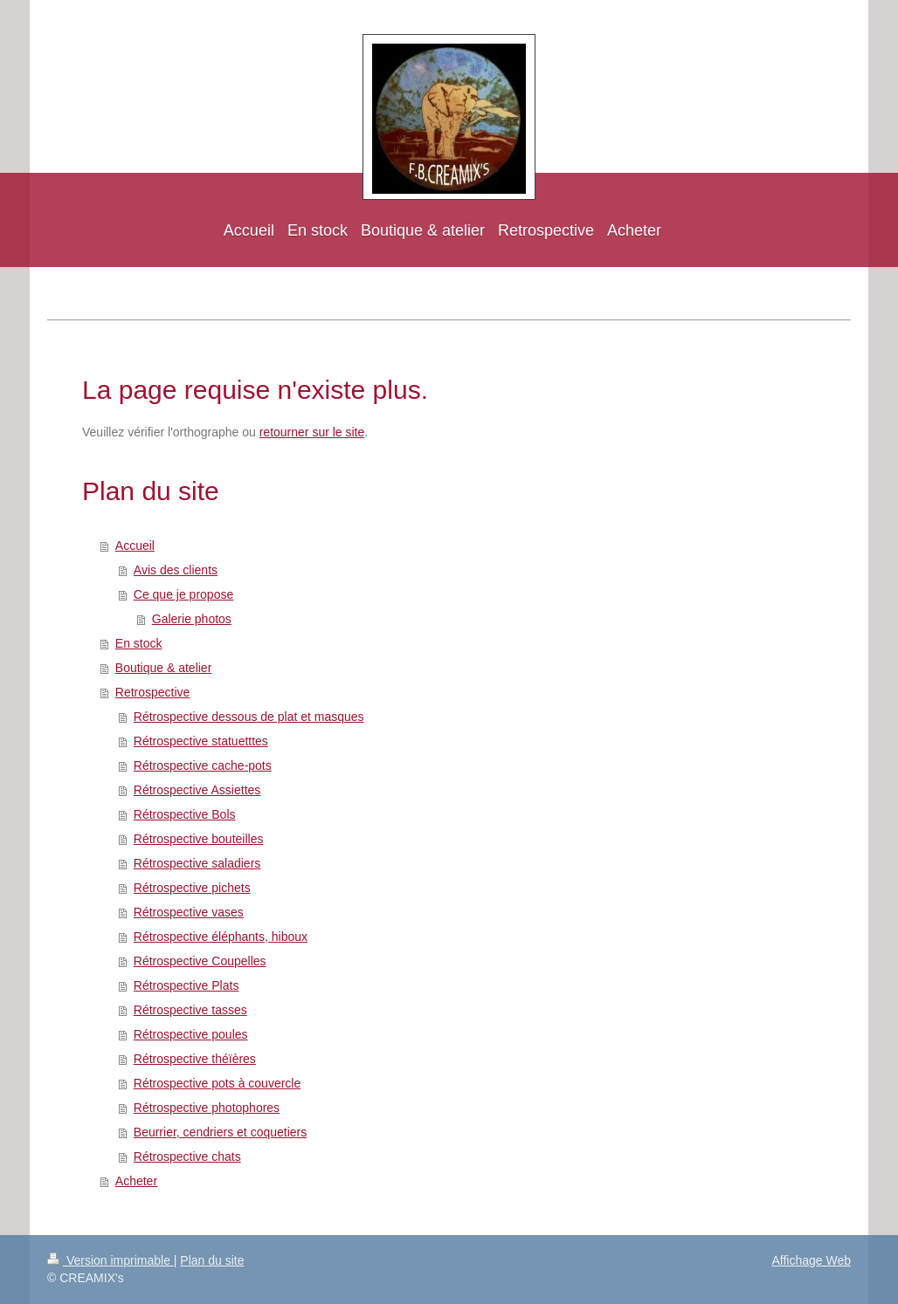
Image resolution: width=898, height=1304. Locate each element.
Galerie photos (191, 619)
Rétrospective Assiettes (197, 790)
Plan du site (212, 1260)
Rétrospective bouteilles (199, 839)
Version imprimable (110, 1260)
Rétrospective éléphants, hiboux (220, 937)
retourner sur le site (312, 432)
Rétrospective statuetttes (201, 741)
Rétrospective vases (189, 912)
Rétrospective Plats (186, 985)
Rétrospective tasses (190, 1010)
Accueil (135, 545)
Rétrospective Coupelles (200, 961)
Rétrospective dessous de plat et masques (249, 717)
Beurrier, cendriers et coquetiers (220, 1132)
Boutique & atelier (163, 668)
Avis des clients (176, 570)
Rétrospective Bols (185, 814)
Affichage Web (811, 1260)
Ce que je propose (183, 594)
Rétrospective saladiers (197, 863)
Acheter (136, 1181)
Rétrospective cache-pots (203, 765)
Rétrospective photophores (207, 1108)
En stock (138, 643)
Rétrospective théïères (195, 1059)
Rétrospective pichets (192, 888)
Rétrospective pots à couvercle (217, 1083)
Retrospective (152, 692)
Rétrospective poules (191, 1034)
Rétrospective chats (187, 1156)
